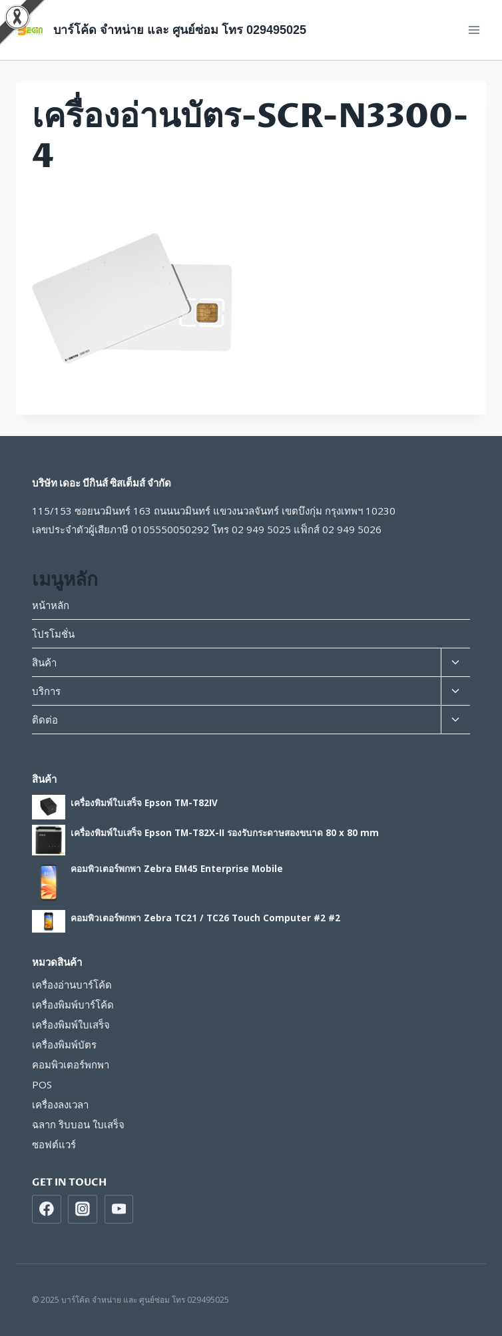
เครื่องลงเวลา (60, 1104)
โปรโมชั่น (53, 633)
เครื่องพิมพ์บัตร (64, 1044)
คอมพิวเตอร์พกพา (70, 1064)
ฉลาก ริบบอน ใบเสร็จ (78, 1124)
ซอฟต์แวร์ (54, 1144)
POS (42, 1084)
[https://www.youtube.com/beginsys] (119, 1209)
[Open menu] (473, 29)
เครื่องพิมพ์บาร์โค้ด (73, 1004)
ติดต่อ (45, 719)
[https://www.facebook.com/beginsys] (46, 1209)
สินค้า (44, 662)
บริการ (46, 691)
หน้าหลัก (50, 605)
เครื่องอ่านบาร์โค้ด (72, 984)
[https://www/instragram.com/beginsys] (82, 1209)
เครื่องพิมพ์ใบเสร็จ (71, 1024)
